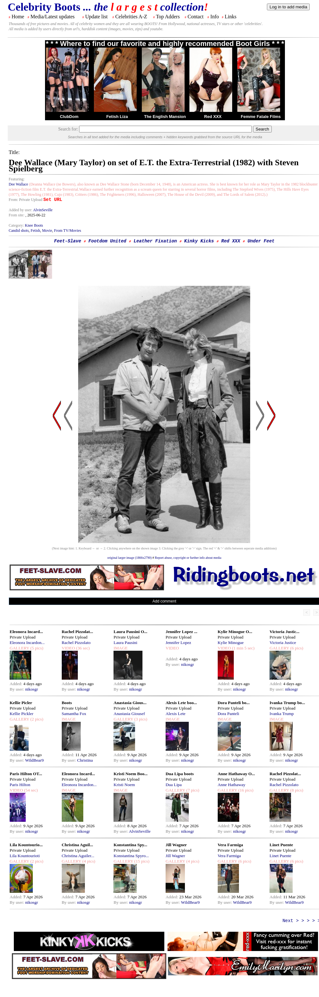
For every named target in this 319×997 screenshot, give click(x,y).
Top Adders (168, 16)
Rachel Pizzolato (76, 642)
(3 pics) (140, 719)
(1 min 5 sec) (242, 648)
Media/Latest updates (53, 16)
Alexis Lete (176, 713)
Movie (47, 230)
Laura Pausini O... (130, 631)
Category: (17, 225)
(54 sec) (30, 790)
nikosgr (31, 689)
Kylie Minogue (231, 642)
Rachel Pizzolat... (77, 631)
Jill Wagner (176, 844)
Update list (96, 16)
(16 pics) (245, 790)
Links (230, 16)
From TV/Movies (67, 230)
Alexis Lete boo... (181, 702)
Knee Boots (34, 225)
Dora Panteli (228, 713)
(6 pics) (296, 648)
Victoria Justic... (284, 631)
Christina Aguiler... (78, 855)
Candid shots (19, 230)
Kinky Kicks (199, 241)
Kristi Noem (124, 784)
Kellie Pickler (21, 713)
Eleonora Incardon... (27, 642)
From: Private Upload (25, 199)
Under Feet (261, 241)
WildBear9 (34, 760)
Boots (67, 702)
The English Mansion (165, 116)
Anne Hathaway (231, 784)
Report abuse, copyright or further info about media (188, 557)
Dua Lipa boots (180, 773)
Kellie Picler (21, 702)
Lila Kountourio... (26, 844)
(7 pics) (192, 790)
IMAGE (121, 648)
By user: (17, 689)
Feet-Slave (67, 241)
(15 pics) (141, 861)
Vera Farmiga (230, 844)
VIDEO (68, 648)
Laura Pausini (125, 642)
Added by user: (21, 210)
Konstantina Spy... (130, 844)
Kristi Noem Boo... (131, 773)
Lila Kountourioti (25, 855)
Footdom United (107, 241)
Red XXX (213, 116)
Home (18, 16)
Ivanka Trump (281, 713)
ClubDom (69, 116)
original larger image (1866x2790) (129, 557)
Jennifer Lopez (178, 642)
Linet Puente (281, 844)
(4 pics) (88, 861)
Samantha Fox (74, 713)
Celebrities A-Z (131, 16)
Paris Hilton (20, 784)
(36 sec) (82, 648)
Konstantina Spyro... (131, 855)
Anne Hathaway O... (236, 773)
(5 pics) (36, 648)
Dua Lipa (174, 784)
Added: (16, 683)
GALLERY (19, 648)
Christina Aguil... (77, 844)
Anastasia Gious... (130, 702)
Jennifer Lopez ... (181, 631)
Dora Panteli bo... (234, 702)
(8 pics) (296, 790)
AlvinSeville (43, 210)
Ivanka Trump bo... (287, 702)
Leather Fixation (155, 241)
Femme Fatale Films (261, 116)
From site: (16, 215)
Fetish (35, 230)
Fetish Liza (117, 116)
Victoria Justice (282, 642)
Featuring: (16, 179)
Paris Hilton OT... (26, 773)
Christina (85, 760)
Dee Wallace (18, 184)
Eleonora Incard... (26, 631)
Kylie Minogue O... (235, 631)
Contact (195, 16)
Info (214, 16)
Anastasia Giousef (129, 713)
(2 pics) (36, 719)
